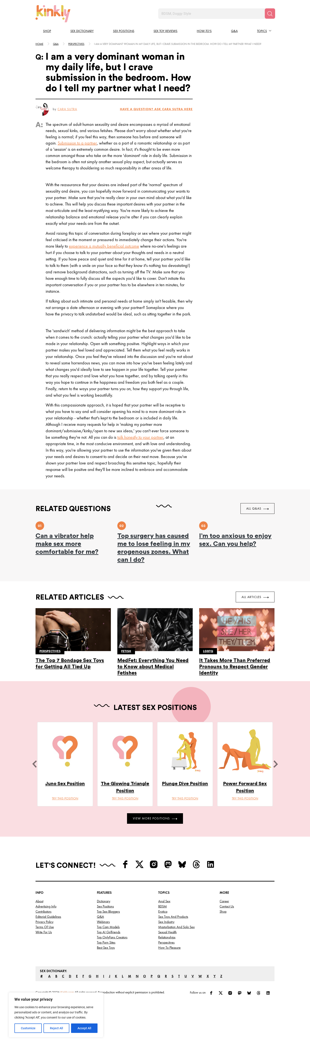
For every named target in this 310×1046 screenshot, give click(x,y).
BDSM (162, 906)
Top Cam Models (108, 927)
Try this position (65, 798)
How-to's (204, 31)
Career (224, 901)
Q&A (234, 31)
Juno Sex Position (65, 783)
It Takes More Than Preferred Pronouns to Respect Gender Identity (234, 666)
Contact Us (227, 906)
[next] (275, 764)
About (39, 901)
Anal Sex (164, 901)
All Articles (255, 597)
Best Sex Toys (106, 947)
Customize (28, 1028)
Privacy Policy (44, 922)
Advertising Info (46, 906)
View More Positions (155, 818)
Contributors (43, 911)
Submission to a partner (77, 143)
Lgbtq (208, 651)
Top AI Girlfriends (108, 932)
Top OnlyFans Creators (112, 937)
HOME (39, 44)
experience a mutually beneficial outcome (104, 246)
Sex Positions (123, 31)
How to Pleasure (169, 947)
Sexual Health (167, 932)
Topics (262, 31)
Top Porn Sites (106, 942)
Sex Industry (166, 922)
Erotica (162, 911)
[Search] (270, 13)
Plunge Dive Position (185, 783)
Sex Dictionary (82, 31)
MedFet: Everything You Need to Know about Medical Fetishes (153, 666)
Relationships (166, 937)
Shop (47, 31)
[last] (34, 764)
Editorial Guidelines (48, 916)
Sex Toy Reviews (165, 31)
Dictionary (103, 901)
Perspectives (76, 44)
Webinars (103, 922)
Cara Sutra (67, 109)
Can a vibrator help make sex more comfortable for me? (67, 544)
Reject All (56, 1028)
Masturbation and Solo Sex (176, 927)
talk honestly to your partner (140, 437)
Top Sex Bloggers (108, 911)
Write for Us (44, 932)
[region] (56, 1014)
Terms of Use (45, 927)
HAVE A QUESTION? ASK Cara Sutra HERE (156, 109)
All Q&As (257, 508)
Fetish (126, 651)
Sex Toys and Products (173, 916)
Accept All (84, 1028)
